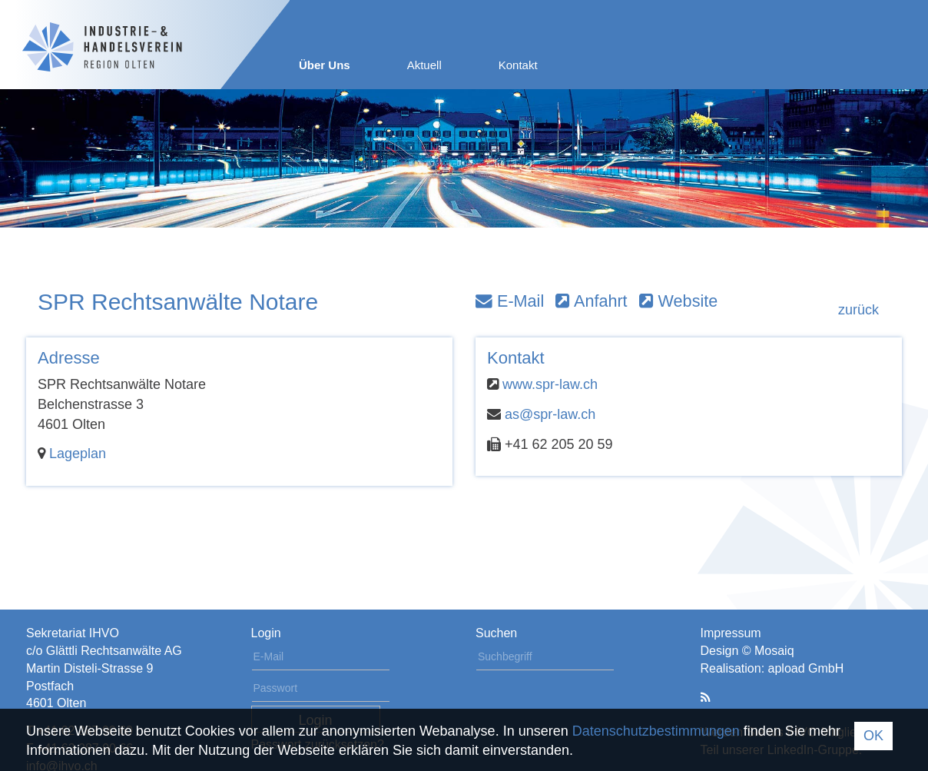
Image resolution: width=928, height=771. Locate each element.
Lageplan (77, 453)
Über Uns (324, 64)
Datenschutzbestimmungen (656, 731)
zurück (858, 309)
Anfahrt (591, 301)
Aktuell (424, 64)
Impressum (731, 633)
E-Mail (510, 301)
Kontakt (518, 64)
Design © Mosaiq (747, 650)
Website (678, 301)
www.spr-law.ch (550, 384)
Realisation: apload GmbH (772, 668)
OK (873, 735)
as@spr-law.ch (550, 414)
